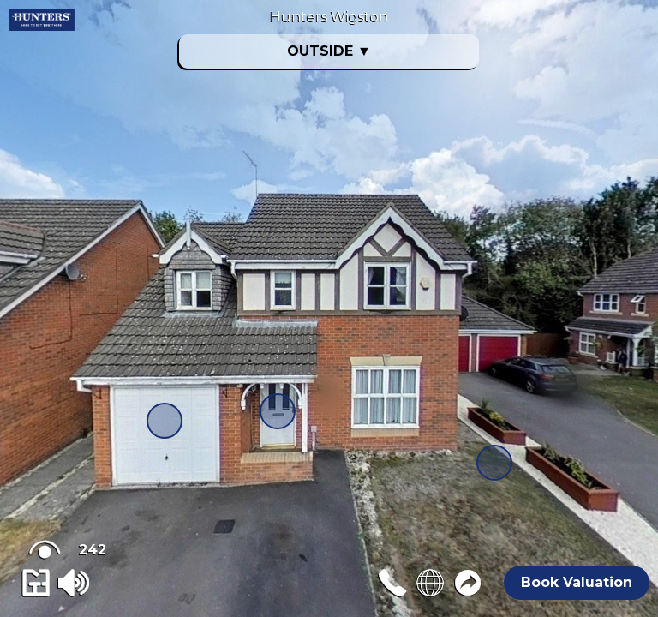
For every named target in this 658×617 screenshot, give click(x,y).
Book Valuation (576, 582)
